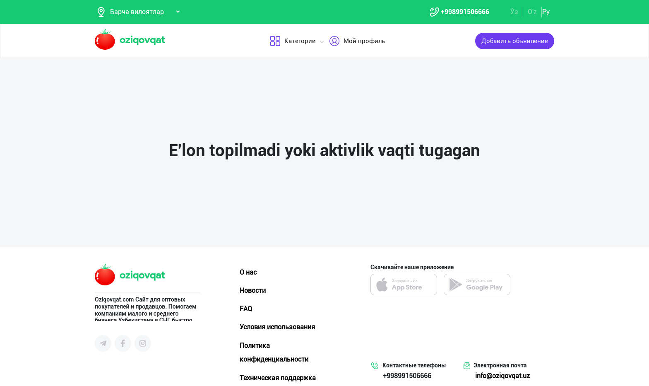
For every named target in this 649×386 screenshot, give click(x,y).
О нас (248, 272)
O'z (532, 12)
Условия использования (277, 327)
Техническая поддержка (278, 378)
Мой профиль (356, 41)
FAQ (246, 309)
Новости (253, 290)
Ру (546, 12)
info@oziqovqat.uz (502, 376)
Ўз (514, 12)
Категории (292, 41)
